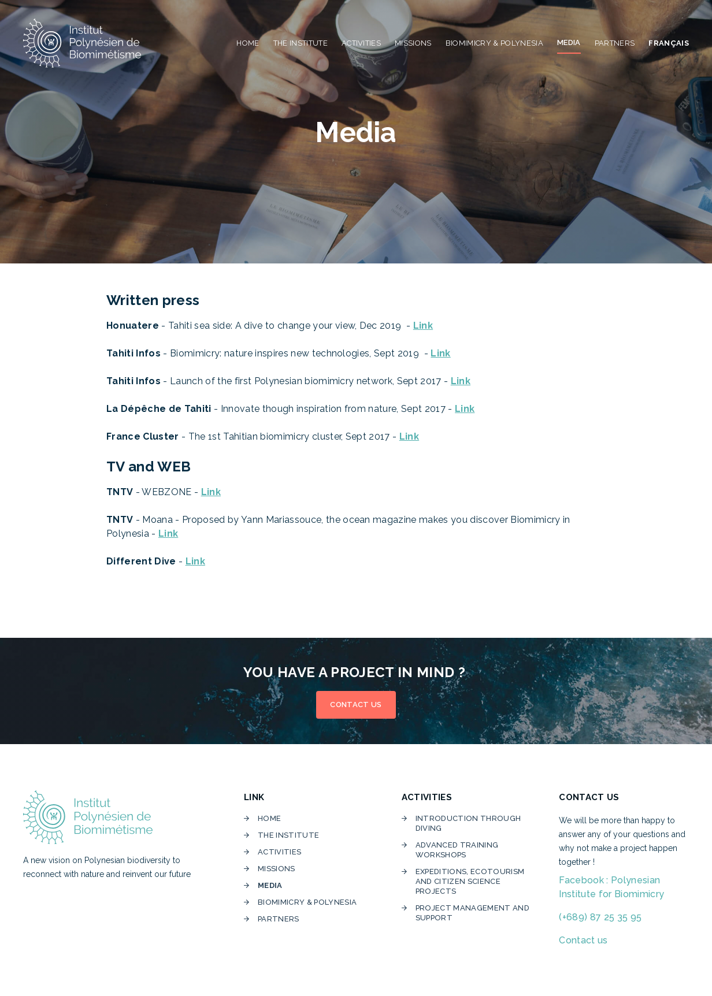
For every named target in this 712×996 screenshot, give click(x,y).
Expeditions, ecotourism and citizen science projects (470, 881)
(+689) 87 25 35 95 (600, 917)
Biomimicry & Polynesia (308, 902)
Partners (278, 919)
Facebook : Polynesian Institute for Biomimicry (611, 887)
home (269, 818)
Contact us (583, 940)
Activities (279, 852)
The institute (288, 835)
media (270, 885)
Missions (276, 868)
